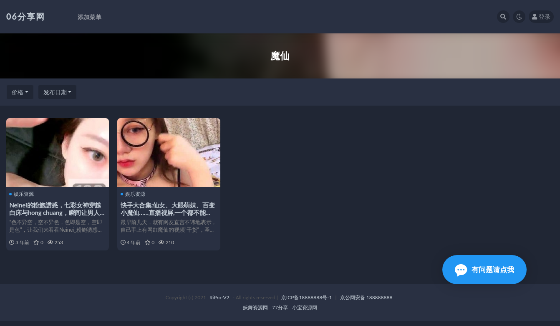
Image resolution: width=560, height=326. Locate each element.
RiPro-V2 (219, 302)
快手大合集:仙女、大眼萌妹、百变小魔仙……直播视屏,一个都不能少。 (168, 212)
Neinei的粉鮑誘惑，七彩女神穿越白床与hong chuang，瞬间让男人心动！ (56, 212)
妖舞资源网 (255, 312)
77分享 (280, 312)
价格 (17, 92)
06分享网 (25, 16)
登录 (541, 16)
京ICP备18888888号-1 (306, 302)
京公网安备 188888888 (366, 302)
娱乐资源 (22, 194)
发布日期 (55, 92)
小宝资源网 (304, 312)
